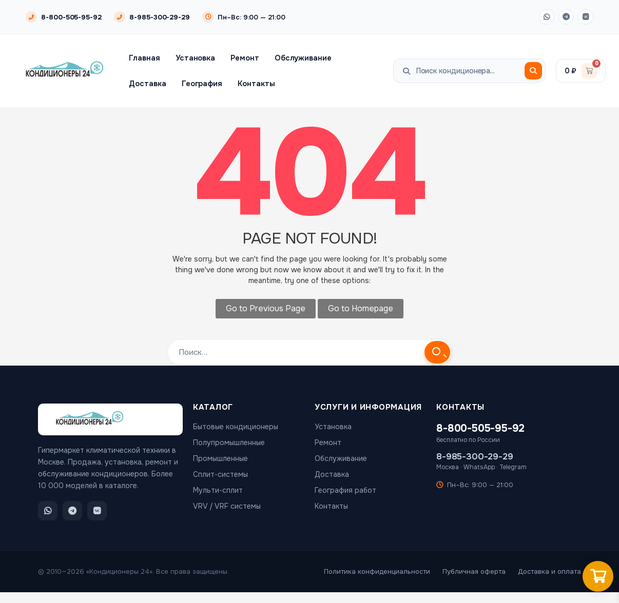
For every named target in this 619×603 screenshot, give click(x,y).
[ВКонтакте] (585, 17)
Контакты (256, 83)
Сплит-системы (220, 474)
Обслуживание (303, 58)
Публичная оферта (474, 571)
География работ (345, 490)
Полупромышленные (229, 442)
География (202, 83)
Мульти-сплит (218, 490)
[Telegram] (566, 17)
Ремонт (244, 58)
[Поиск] (533, 70)
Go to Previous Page (265, 308)
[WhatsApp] (546, 17)
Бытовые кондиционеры (235, 426)
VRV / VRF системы (227, 506)
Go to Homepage (360, 308)
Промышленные (220, 458)
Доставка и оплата (549, 571)
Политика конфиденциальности (377, 571)
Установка (195, 58)
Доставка (147, 83)
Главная (144, 58)
